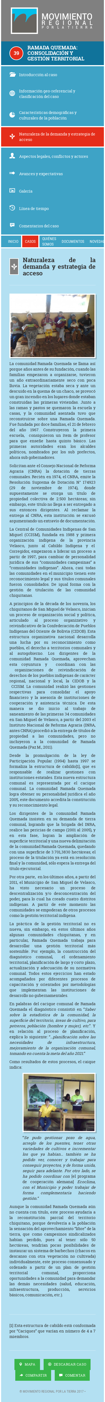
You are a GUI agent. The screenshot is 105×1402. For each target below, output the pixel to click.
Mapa (27, 1364)
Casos (30, 241)
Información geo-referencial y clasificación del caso (42, 93)
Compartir (33, 1375)
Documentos (73, 241)
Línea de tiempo (29, 208)
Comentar (72, 1375)
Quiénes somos (49, 241)
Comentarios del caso (34, 225)
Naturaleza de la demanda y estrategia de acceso (52, 136)
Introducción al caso (33, 74)
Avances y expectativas (36, 173)
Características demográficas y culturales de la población (43, 115)
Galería (20, 191)
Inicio (13, 241)
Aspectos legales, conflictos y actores (48, 156)
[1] (78, 766)
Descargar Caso (67, 1364)
